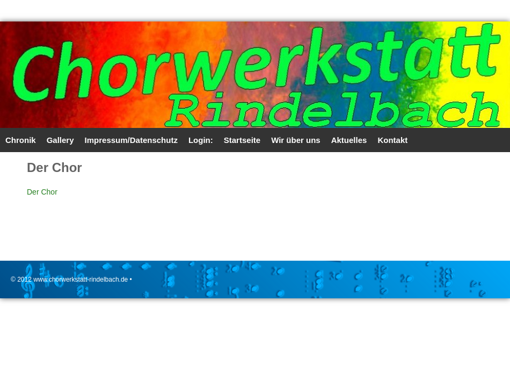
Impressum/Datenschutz (131, 140)
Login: (200, 140)
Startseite (242, 140)
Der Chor (42, 192)
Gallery (60, 140)
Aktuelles (349, 140)
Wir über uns (295, 140)
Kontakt (392, 140)
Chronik (20, 140)
